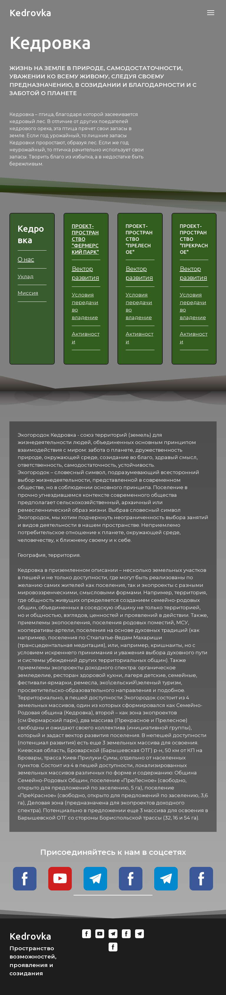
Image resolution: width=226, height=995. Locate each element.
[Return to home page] (30, 12)
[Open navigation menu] (211, 13)
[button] (24, 878)
